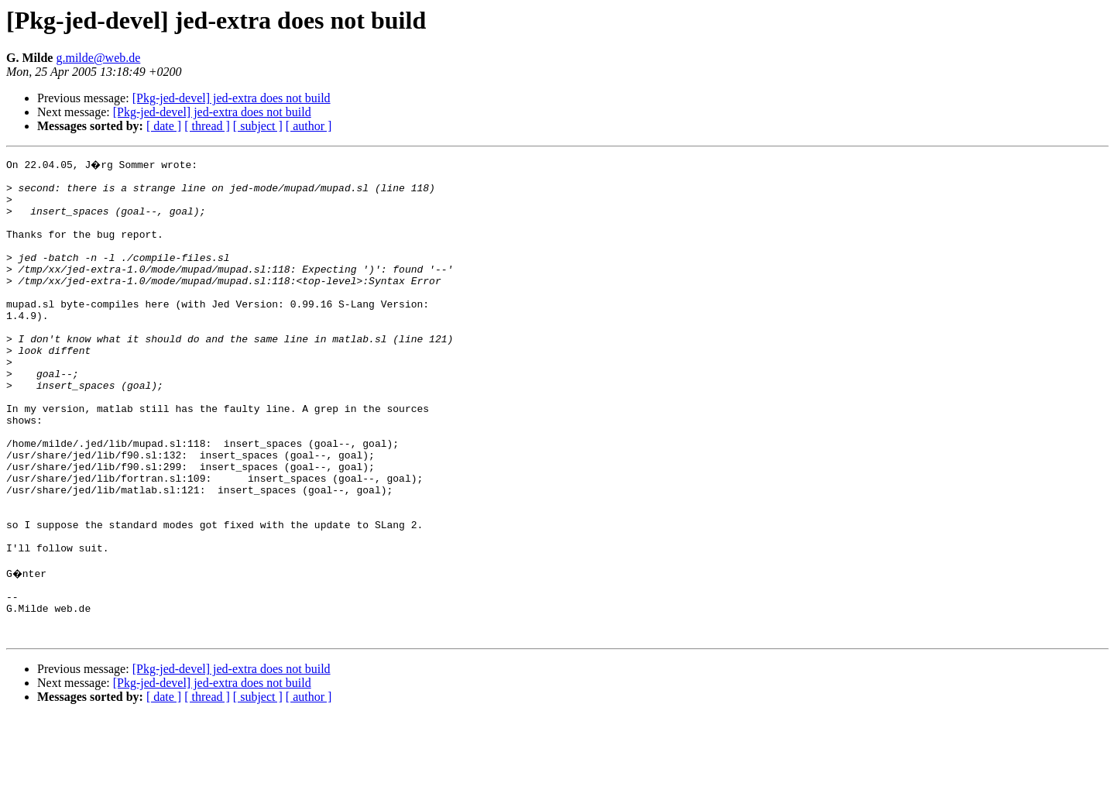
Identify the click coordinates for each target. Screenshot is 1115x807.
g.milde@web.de (98, 57)
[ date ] (163, 125)
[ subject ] (258, 125)
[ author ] (309, 125)
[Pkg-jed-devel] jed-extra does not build (231, 98)
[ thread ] (207, 125)
